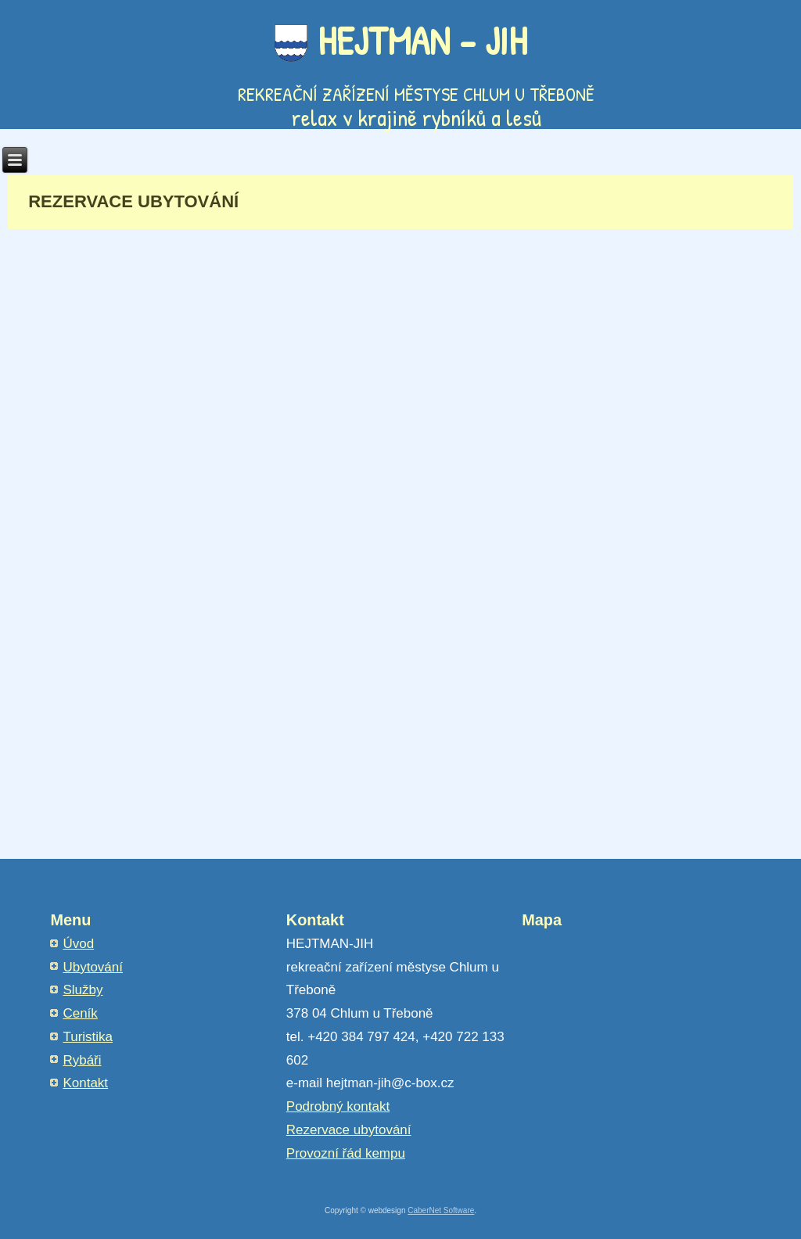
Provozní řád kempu (345, 1153)
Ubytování (93, 967)
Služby (82, 989)
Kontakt (85, 1083)
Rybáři (82, 1060)
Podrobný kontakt (338, 1106)
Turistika (88, 1036)
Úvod (78, 943)
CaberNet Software (441, 1210)
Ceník (80, 1013)
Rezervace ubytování (348, 1129)
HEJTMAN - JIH (422, 40)
